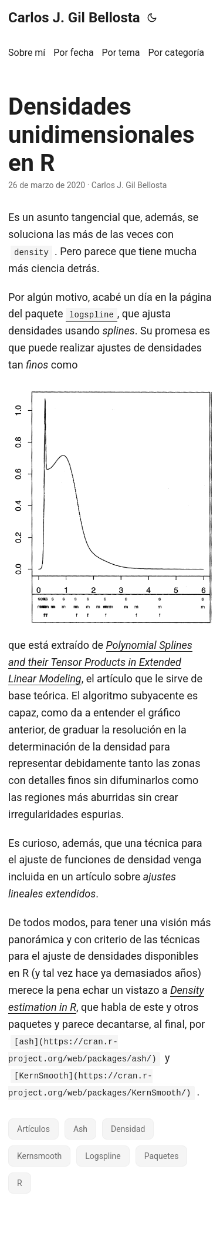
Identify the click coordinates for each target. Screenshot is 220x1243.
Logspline (102, 1156)
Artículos (33, 1129)
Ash (80, 1129)
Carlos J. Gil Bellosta (74, 17)
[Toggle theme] (152, 17)
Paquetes (161, 1156)
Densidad (128, 1129)
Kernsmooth (39, 1156)
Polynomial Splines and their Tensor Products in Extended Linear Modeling (100, 662)
